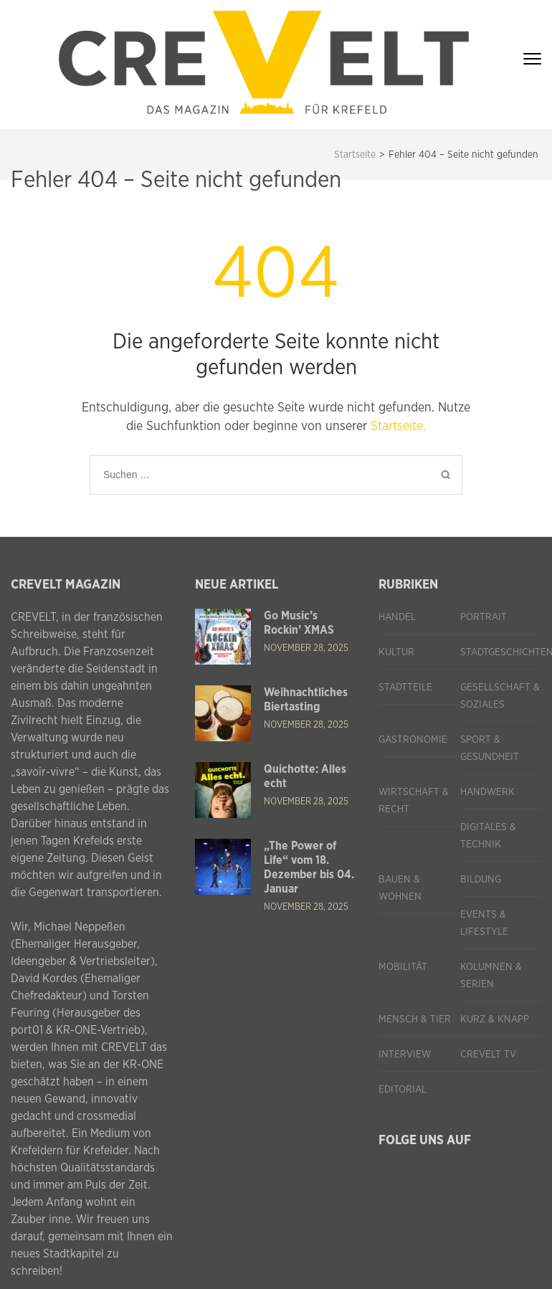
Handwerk (487, 792)
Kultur (396, 652)
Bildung (480, 880)
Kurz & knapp (494, 1019)
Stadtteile (405, 687)
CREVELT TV (488, 1055)
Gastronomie (413, 740)
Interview (405, 1055)
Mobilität (403, 967)
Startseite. (398, 426)
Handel (397, 617)
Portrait (483, 617)
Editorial (403, 1090)
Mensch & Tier (415, 1019)
